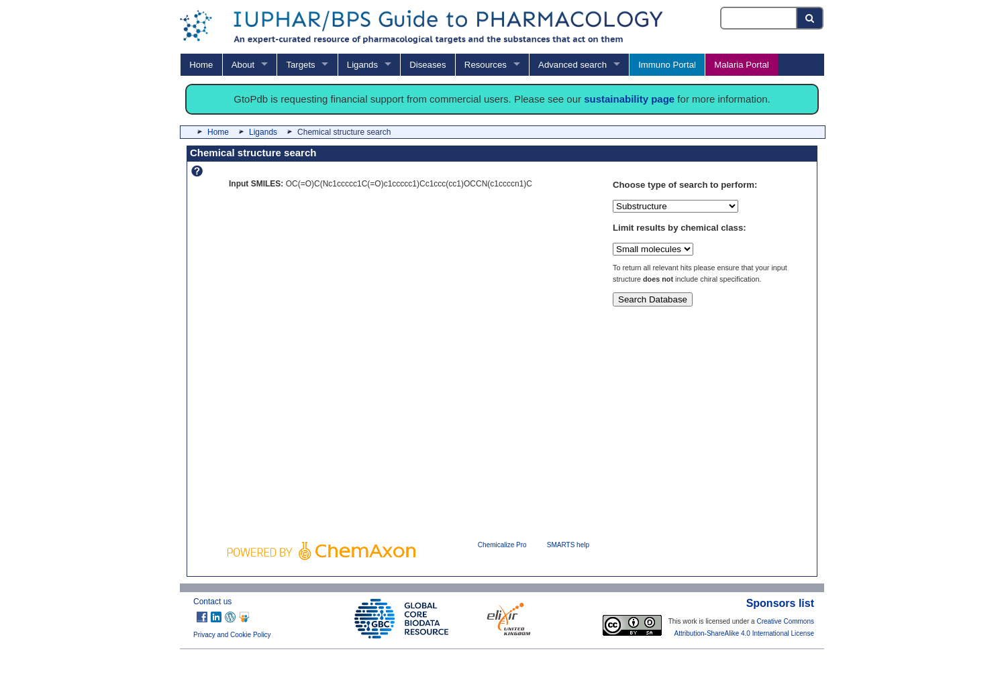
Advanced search (572, 65)
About (243, 65)
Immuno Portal (667, 65)
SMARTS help (568, 545)
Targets (300, 65)
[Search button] (810, 18)
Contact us (212, 601)
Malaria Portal (741, 65)
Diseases (427, 65)
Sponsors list (780, 603)
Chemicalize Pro (502, 545)
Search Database (652, 299)
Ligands (362, 65)
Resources (485, 65)
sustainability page (629, 99)
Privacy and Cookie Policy (232, 634)
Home (201, 65)
